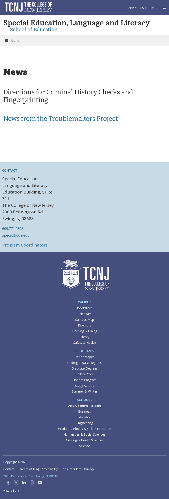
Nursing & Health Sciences (84, 440)
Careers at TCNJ (28, 469)
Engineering (84, 423)
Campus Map (84, 319)
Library (84, 337)
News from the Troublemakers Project (60, 119)
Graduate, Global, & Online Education (84, 429)
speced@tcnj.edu (15, 235)
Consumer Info (71, 469)
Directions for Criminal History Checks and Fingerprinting (68, 96)
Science (84, 446)
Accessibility (50, 469)
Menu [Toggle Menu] (11, 40)
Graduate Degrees (85, 368)
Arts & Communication (84, 406)
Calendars (84, 314)
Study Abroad (84, 385)
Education (84, 417)
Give (152, 8)
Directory (84, 325)
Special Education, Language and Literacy (76, 23)
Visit (143, 8)
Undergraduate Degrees (84, 362)
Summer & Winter (84, 391)
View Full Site (11, 491)
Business (84, 411)
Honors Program (85, 380)
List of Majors (85, 357)
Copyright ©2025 (15, 462)
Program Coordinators (25, 245)
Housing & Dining (84, 331)
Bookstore (84, 308)
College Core (84, 374)
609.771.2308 (12, 228)
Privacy (89, 469)
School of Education (34, 29)
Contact (8, 469)
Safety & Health (84, 342)
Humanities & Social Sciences (84, 434)
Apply (133, 8)
